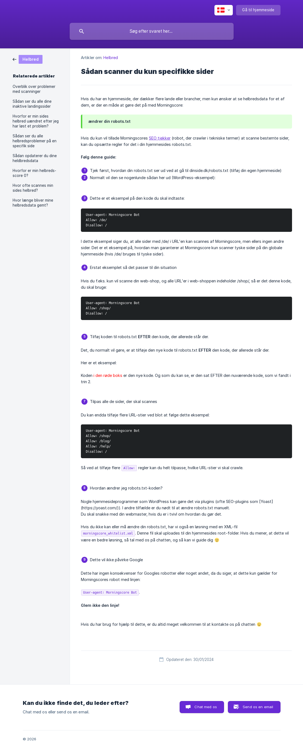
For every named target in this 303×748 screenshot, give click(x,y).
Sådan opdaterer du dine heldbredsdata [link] (35, 158)
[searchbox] (152, 31)
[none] (223, 10)
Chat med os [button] (205, 707)
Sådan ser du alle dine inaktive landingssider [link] (32, 104)
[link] (28, 59)
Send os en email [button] (258, 707)
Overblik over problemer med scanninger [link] (34, 89)
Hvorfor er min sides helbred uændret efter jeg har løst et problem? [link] (36, 121)
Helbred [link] (110, 57)
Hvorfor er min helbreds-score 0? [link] (34, 173)
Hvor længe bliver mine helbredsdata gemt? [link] (33, 202)
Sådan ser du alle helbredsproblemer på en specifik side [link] (34, 141)
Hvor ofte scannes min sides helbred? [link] (33, 188)
